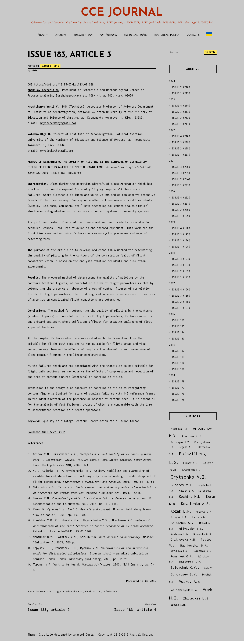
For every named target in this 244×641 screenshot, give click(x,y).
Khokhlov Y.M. (93, 591)
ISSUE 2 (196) (181, 240)
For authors (108, 34)
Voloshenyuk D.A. (185, 590)
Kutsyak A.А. (179, 517)
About (42, 34)
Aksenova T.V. (180, 428)
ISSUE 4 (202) (181, 197)
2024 (172, 81)
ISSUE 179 (178, 369)
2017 (172, 283)
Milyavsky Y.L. (191, 528)
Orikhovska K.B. (184, 539)
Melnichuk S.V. (183, 523)
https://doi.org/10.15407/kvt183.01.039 (64, 84)
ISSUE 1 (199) (181, 215)
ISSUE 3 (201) (181, 203)
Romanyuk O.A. (182, 556)
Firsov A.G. (191, 462)
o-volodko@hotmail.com (56, 150)
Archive (60, 34)
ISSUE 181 (178, 356)
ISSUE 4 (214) (181, 105)
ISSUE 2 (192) (181, 271)
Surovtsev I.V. (184, 574)
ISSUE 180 (178, 363)
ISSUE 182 (178, 350)
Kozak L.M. (181, 511)
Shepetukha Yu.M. (190, 561)
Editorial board (136, 34)
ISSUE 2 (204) (181, 179)
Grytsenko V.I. (189, 477)
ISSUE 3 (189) (181, 295)
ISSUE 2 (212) (181, 117)
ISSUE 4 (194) (181, 258)
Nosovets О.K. (202, 534)
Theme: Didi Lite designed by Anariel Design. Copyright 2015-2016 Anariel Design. (90, 634)
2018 (172, 252)
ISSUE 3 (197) (181, 234)
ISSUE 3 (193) (181, 264)
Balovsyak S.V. (180, 442)
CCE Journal (122, 12)
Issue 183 (45, 591)
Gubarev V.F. (182, 485)
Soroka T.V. (208, 568)
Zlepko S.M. (178, 604)
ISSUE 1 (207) (181, 154)
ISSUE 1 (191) (181, 277)
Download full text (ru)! (46, 432)
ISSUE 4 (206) (181, 166)
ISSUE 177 (178, 387)
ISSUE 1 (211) (181, 123)
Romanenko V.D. (203, 550)
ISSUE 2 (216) (181, 87)
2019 (172, 222)
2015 (172, 344)
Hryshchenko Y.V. (73, 591)
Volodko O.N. (111, 591)
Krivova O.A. (204, 511)
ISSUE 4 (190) (181, 289)
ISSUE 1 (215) (181, 93)
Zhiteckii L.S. (196, 598)
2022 (172, 130)
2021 (172, 160)
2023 (172, 99)
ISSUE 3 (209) (181, 142)
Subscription (83, 34)
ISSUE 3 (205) (181, 173)
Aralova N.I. (192, 436)
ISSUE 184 (178, 332)
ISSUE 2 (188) (181, 301)
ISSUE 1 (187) (181, 307)
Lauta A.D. (199, 517)
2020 (172, 191)
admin (34, 70)
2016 (172, 314)
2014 (172, 375)
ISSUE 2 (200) (181, 209)
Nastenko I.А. (180, 534)
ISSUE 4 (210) (181, 136)
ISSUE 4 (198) (181, 228)
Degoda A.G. (186, 446)
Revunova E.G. (180, 550)
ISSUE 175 (178, 399)
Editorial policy (167, 34)
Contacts (193, 34)
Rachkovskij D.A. (194, 545)
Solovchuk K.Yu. (185, 567)
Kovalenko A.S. (195, 503)
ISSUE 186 (178, 320)
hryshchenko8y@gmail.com (58, 123)
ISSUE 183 (178, 338)
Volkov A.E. (190, 581)
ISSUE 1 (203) (181, 185)
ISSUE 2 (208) (181, 148)
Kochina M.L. (190, 496)
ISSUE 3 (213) (181, 111)
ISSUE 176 (178, 393)
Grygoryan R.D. (192, 469)
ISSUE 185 (178, 326)
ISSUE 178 (178, 381)
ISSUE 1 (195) (181, 246)
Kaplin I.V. (186, 490)
